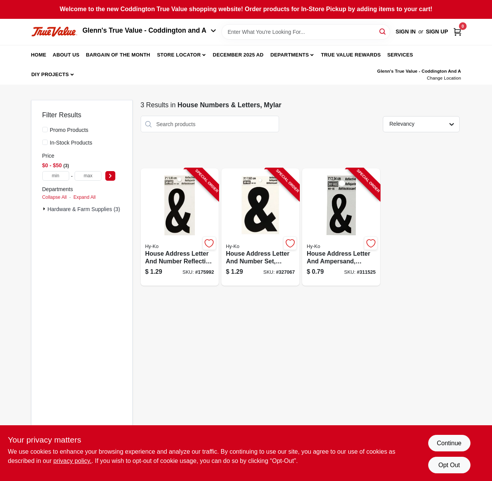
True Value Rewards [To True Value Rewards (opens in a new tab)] (351, 55)
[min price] (55, 176)
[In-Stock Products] (45, 142)
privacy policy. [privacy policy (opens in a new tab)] (72, 461)
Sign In (406, 31)
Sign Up (437, 31)
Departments (289, 55)
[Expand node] (45, 208)
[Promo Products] (45, 129)
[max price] (88, 176)
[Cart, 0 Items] (457, 32)
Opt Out (449, 465)
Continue (449, 443)
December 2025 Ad (238, 55)
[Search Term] (305, 32)
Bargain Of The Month (118, 55)
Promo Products (69, 130)
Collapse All (54, 197)
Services (400, 55)
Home (39, 55)
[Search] (383, 31)
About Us (66, 55)
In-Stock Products (71, 143)
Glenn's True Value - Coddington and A (149, 30)
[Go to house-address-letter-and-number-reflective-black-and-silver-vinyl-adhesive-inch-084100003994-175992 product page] (180, 227)
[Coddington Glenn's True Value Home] (54, 32)
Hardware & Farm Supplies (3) (83, 209)
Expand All (84, 197)
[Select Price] (110, 176)
